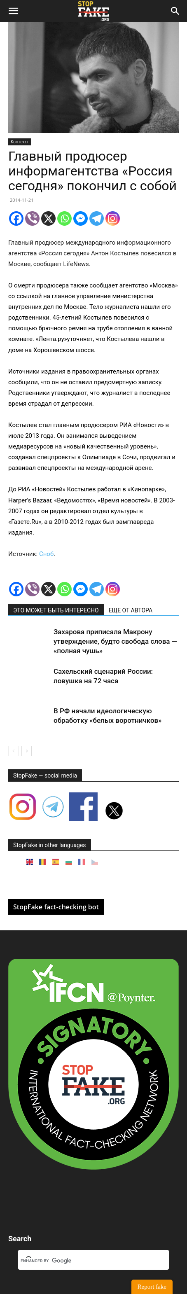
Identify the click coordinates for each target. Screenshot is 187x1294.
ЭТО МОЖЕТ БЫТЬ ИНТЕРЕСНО (56, 610)
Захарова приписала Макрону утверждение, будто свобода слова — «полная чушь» (115, 641)
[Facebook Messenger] (80, 218)
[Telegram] (96, 218)
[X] (48, 218)
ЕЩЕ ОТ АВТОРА (130, 610)
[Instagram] (112, 218)
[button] (13, 11)
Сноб (46, 554)
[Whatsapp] (64, 218)
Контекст (19, 142)
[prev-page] (13, 751)
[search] (84, 1261)
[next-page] (26, 751)
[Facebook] (16, 218)
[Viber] (32, 218)
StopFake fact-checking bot (56, 906)
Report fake (152, 1286)
